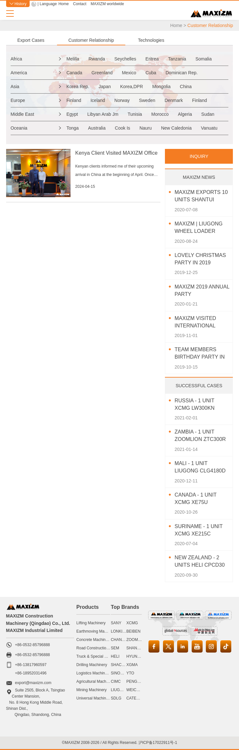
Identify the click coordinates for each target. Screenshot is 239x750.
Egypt (72, 114)
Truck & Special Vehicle (96, 656)
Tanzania (177, 58)
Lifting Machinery (91, 623)
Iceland (98, 100)
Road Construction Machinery (101, 648)
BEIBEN (133, 631)
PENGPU (134, 681)
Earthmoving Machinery (96, 631)
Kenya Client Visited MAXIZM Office (116, 153)
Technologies (151, 40)
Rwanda (97, 58)
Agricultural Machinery (95, 681)
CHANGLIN (121, 639)
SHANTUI (134, 648)
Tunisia (135, 114)
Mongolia (161, 86)
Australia (96, 128)
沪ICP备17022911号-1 (158, 742)
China (186, 86)
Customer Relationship (91, 40)
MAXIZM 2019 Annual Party (202, 290)
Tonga (72, 128)
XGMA (132, 665)
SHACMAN (120, 665)
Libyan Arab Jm (103, 114)
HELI (115, 656)
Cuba (151, 72)
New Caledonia (176, 128)
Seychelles (125, 58)
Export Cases (30, 40)
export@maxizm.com (33, 683)
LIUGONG (120, 690)
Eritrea (152, 58)
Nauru (145, 128)
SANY (116, 623)
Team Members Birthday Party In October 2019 (200, 354)
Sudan (207, 114)
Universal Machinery (93, 698)
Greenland (101, 72)
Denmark (174, 100)
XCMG (132, 623)
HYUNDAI (135, 656)
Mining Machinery (91, 690)
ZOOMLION (136, 639)
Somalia (204, 58)
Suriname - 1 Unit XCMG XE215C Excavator (199, 530)
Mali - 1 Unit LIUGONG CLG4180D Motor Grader (200, 467)
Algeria (185, 114)
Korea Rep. (77, 86)
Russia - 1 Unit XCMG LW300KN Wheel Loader (195, 405)
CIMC (116, 681)
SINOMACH (121, 673)
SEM (115, 648)
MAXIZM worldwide (107, 4)
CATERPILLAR (139, 698)
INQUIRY (199, 156)
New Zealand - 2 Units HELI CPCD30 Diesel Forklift (200, 562)
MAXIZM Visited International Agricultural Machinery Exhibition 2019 (196, 322)
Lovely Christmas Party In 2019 (200, 258)
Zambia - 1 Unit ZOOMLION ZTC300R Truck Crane (200, 436)
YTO (130, 673)
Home (63, 4)
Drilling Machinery (91, 665)
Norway (121, 100)
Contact (79, 4)
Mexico (129, 72)
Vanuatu (209, 128)
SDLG (116, 698)
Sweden (147, 100)
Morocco (160, 114)
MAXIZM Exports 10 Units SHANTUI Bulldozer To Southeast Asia (201, 196)
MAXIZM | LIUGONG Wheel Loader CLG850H (199, 228)
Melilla (72, 58)
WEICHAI (134, 690)
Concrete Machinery (93, 639)
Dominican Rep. (182, 72)
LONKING (119, 631)
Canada (74, 72)
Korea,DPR (131, 86)
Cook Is (122, 128)
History (18, 4)
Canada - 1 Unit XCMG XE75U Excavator (195, 499)
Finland (73, 100)
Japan (105, 86)
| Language (47, 4)
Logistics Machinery (93, 673)
